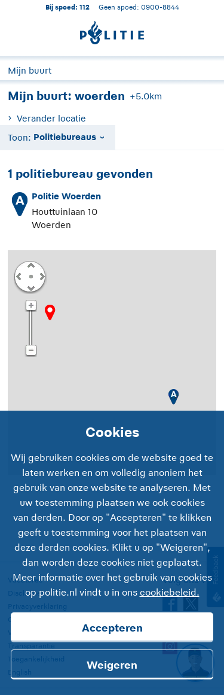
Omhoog (30, 264)
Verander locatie (51, 118)
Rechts (41, 276)
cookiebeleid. (170, 593)
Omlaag (30, 287)
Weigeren (112, 665)
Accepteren (112, 628)
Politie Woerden (66, 196)
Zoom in (30, 306)
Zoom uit (30, 351)
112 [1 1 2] (84, 6)
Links (18, 276)
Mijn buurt (29, 70)
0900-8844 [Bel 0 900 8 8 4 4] (160, 6)
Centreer (30, 276)
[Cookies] (112, 553)
